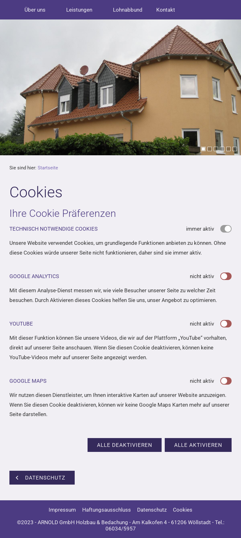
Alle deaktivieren (124, 445)
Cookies (182, 510)
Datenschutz (152, 510)
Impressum (62, 510)
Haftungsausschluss (106, 510)
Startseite (48, 168)
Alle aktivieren (198, 445)
